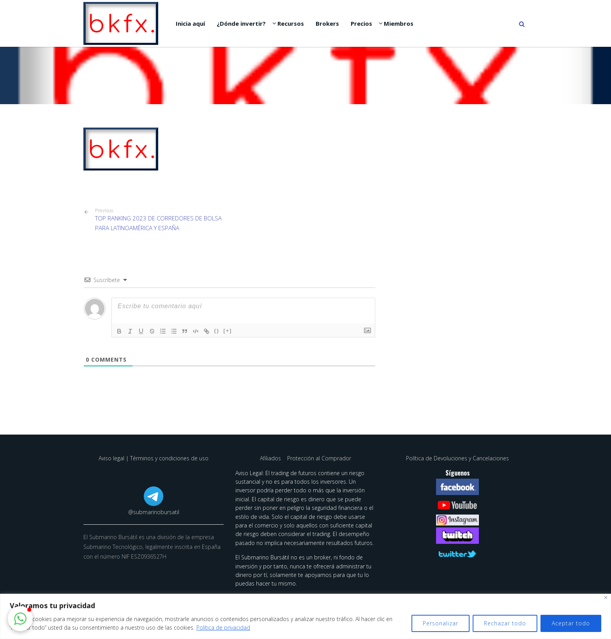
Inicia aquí (190, 23)
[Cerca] (605, 597)
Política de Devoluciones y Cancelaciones (457, 458)
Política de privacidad (223, 627)
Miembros (398, 23)
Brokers (327, 23)
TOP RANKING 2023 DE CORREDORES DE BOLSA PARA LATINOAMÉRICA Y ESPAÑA (159, 220)
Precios (361, 23)
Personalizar (440, 623)
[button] (20, 618)
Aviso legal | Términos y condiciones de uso (153, 458)
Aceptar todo (571, 623)
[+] (227, 331)
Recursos (290, 23)
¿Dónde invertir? (241, 23)
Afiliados (271, 458)
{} (216, 331)
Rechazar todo (505, 623)
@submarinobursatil (153, 512)
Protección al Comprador (319, 458)
